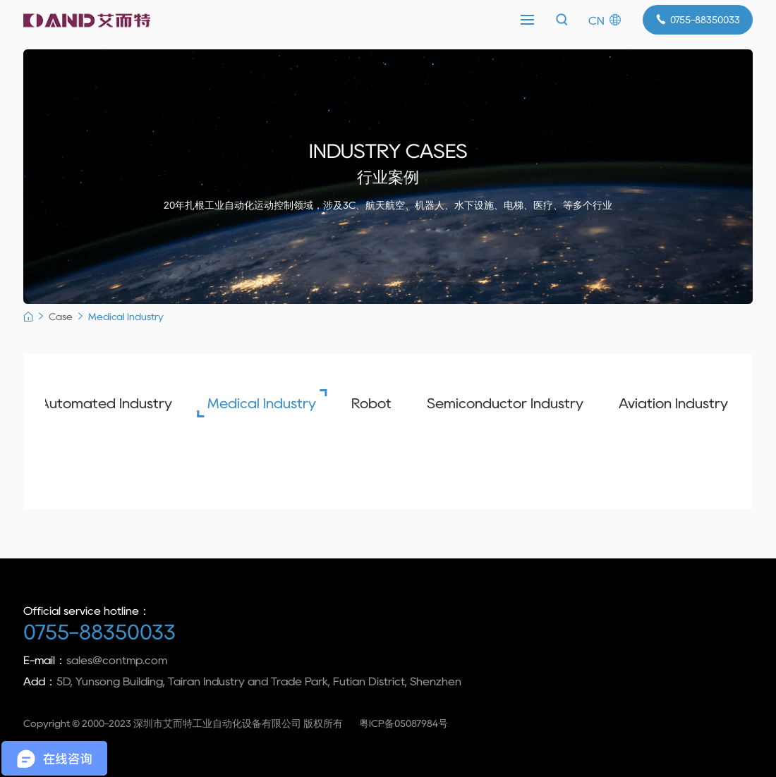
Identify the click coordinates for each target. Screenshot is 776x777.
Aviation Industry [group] (665, 403)
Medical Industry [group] (254, 403)
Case (61, 316)
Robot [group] (364, 403)
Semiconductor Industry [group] (497, 403)
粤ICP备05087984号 (403, 723)
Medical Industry (126, 316)
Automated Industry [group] (98, 403)
